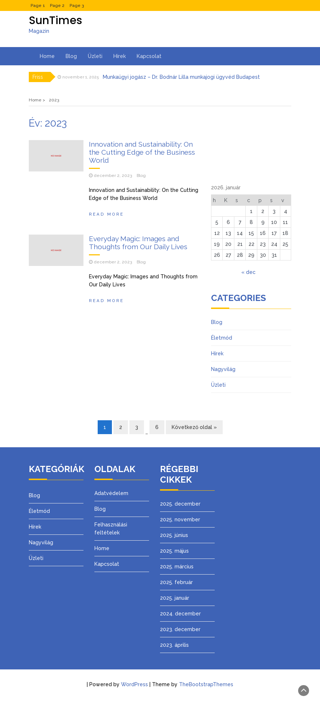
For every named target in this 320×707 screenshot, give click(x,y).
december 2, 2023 (113, 175)
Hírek (119, 56)
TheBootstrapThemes (206, 684)
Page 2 (57, 5)
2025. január (174, 598)
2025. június (174, 535)
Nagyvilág (223, 369)
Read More (106, 214)
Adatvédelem (111, 493)
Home (47, 56)
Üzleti (95, 56)
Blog (71, 56)
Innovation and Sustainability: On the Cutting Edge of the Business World (142, 152)
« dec (248, 272)
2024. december (180, 614)
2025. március (177, 566)
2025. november (180, 519)
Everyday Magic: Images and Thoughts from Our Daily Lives (138, 243)
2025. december (180, 504)
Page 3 (77, 5)
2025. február (176, 582)
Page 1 (38, 5)
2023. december (180, 629)
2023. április (174, 645)
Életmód (221, 338)
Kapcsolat (149, 56)
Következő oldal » (194, 427)
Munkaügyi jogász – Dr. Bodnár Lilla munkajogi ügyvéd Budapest (181, 77)
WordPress (134, 684)
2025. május (174, 551)
